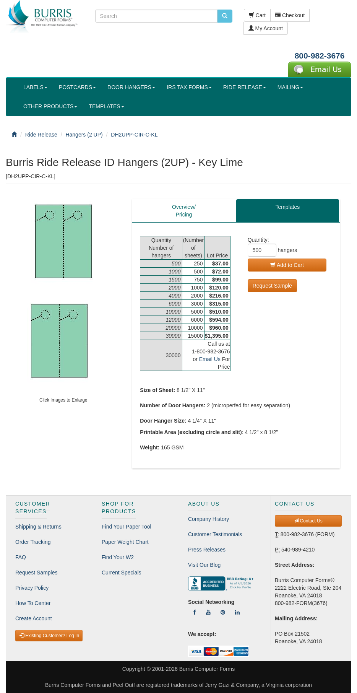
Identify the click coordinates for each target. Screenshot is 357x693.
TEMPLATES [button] (106, 106)
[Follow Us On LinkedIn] (237, 612)
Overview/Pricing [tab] (184, 211)
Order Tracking (33, 542)
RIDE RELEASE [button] (244, 87)
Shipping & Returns (38, 527)
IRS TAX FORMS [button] (189, 87)
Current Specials (121, 572)
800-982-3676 (320, 55)
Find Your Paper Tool (126, 527)
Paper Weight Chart (125, 542)
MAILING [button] (290, 87)
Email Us (210, 359)
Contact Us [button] (308, 521)
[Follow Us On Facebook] (194, 612)
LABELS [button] (35, 87)
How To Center (32, 603)
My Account (265, 28)
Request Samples (36, 572)
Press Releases (207, 550)
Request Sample (272, 286)
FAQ (20, 557)
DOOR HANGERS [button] (131, 87)
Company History (208, 519)
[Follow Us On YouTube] (208, 612)
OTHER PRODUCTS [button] (50, 106)
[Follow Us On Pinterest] (223, 612)
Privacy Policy (32, 588)
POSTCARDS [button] (77, 87)
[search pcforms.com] (224, 16)
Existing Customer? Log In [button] (49, 635)
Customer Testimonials (215, 534)
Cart (257, 15)
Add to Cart (287, 265)
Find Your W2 (118, 557)
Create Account (33, 618)
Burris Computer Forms (207, 669)
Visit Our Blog (204, 565)
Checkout (290, 15)
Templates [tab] (287, 207)
